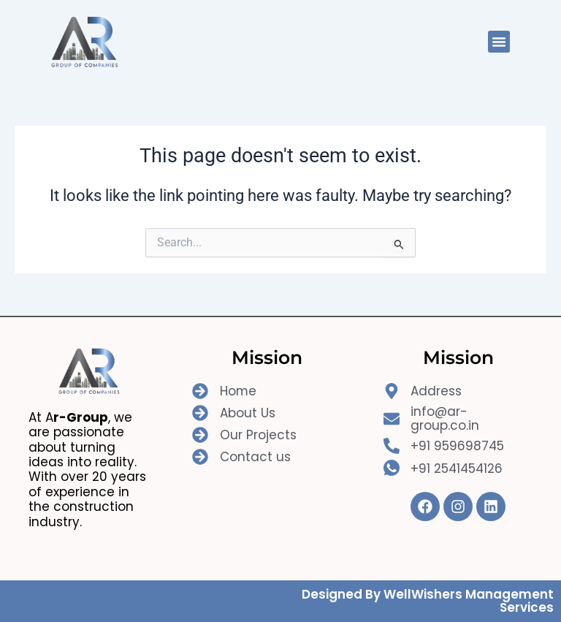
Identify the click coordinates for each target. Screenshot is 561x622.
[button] (499, 42)
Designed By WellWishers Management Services (428, 601)
